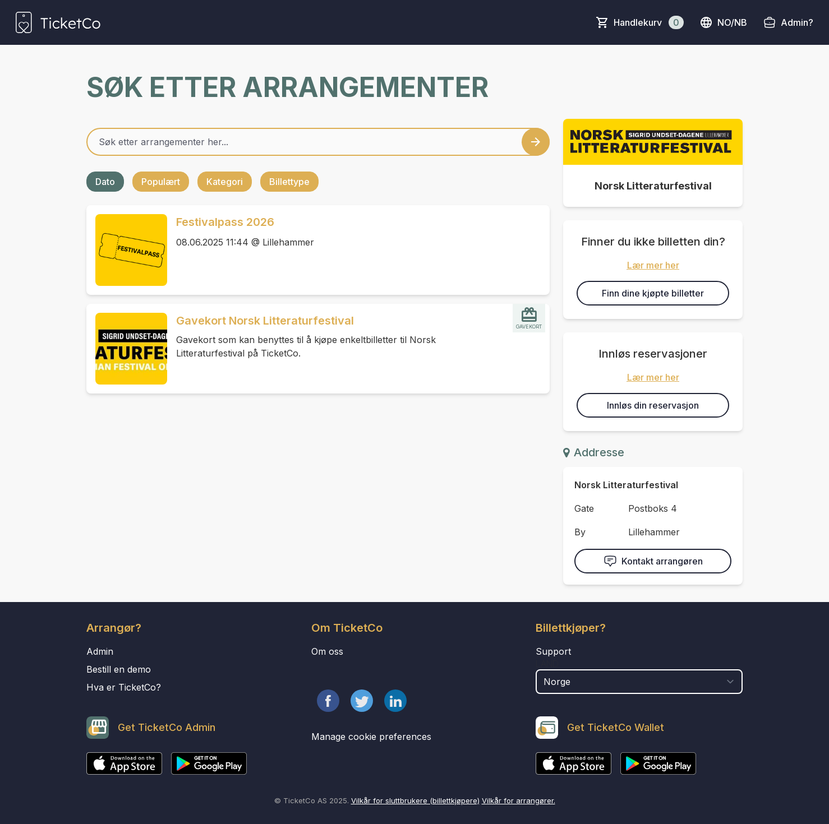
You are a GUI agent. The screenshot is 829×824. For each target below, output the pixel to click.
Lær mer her (653, 265)
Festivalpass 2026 (225, 222)
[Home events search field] (318, 142)
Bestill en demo (118, 669)
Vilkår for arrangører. (518, 800)
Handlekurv (649, 22)
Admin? (797, 22)
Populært (160, 181)
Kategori (224, 181)
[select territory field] (639, 681)
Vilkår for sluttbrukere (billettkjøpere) (415, 800)
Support (553, 651)
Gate (584, 508)
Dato (105, 181)
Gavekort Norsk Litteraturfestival (265, 320)
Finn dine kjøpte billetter (653, 293)
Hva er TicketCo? (123, 687)
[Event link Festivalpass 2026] (126, 250)
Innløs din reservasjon (653, 405)
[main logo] (58, 22)
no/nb (723, 22)
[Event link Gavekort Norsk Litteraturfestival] (126, 349)
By (580, 532)
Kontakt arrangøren (653, 561)
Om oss (327, 651)
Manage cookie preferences (371, 736)
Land (547, 663)
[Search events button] (536, 142)
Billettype (289, 181)
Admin (99, 651)
